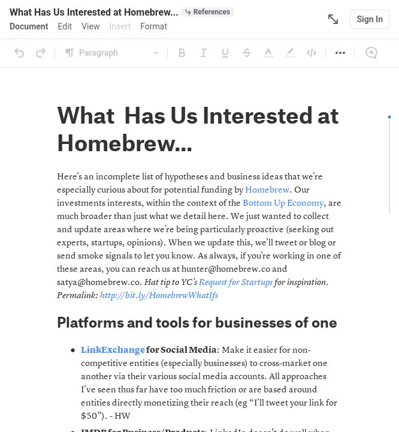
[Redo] (40, 52)
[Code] (311, 52)
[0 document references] (207, 12)
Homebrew (267, 190)
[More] (340, 52)
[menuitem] (29, 26)
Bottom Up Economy (283, 203)
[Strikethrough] (246, 52)
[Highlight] (290, 52)
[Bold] (182, 52)
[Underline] (225, 52)
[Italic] (203, 52)
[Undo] (19, 52)
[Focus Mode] (333, 19)
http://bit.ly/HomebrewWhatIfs (159, 296)
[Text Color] (268, 52)
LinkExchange (113, 350)
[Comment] (371, 52)
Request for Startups (236, 282)
